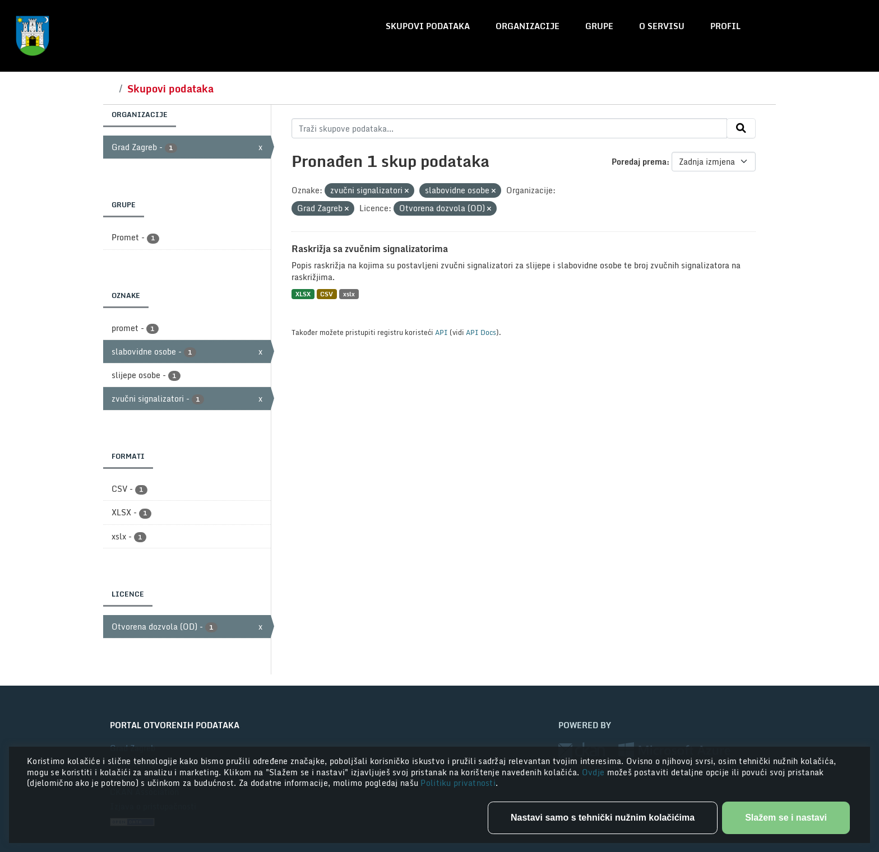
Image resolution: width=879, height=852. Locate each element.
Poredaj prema (639, 161)
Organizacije (527, 26)
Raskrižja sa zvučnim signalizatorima (370, 248)
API (441, 332)
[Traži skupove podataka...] (509, 128)
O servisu (661, 26)
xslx (349, 294)
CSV (326, 294)
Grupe (599, 26)
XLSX (303, 294)
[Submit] (741, 128)
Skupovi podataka (428, 26)
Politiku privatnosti (458, 782)
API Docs (481, 332)
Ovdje (594, 772)
